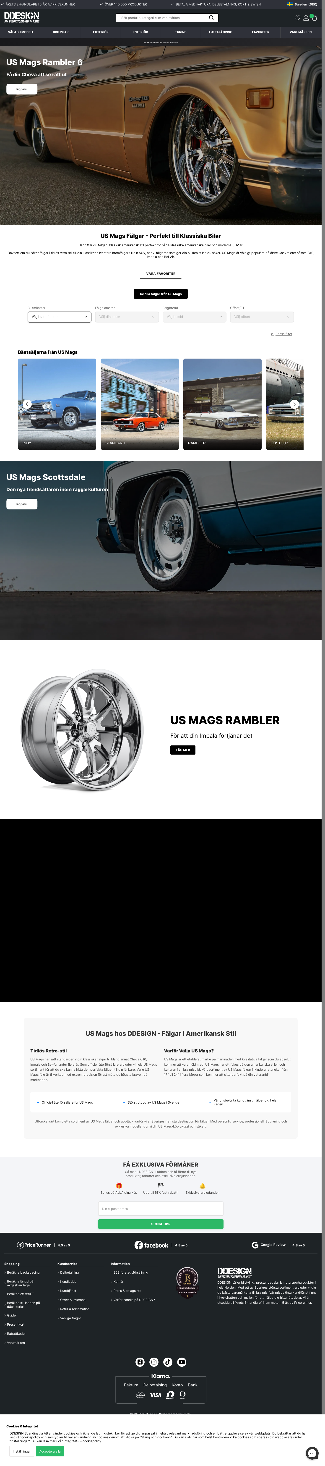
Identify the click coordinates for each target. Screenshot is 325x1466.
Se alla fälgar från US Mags (161, 296)
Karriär (118, 1281)
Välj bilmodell (21, 32)
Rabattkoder (16, 1333)
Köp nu (23, 89)
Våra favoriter (160, 275)
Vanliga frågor (70, 1318)
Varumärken (301, 32)
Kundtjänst (68, 1291)
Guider (12, 1315)
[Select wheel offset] (262, 319)
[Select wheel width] (194, 319)
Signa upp (161, 1224)
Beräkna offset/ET (20, 1294)
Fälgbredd (170, 310)
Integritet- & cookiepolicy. (83, 1441)
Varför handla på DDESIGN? (134, 1300)
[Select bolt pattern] (59, 319)
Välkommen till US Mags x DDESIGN (160, 42)
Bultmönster (36, 310)
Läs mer (183, 753)
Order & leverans (72, 1300)
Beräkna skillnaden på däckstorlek (23, 1305)
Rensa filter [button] (284, 336)
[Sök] (167, 18)
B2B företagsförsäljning (131, 1272)
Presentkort (15, 1324)
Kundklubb (68, 1281)
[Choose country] (302, 4)
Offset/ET (237, 310)
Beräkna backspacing (23, 1272)
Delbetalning (69, 1272)
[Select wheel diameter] (127, 319)
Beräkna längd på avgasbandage (20, 1283)
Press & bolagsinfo (127, 1291)
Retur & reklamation (74, 1309)
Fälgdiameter (105, 310)
